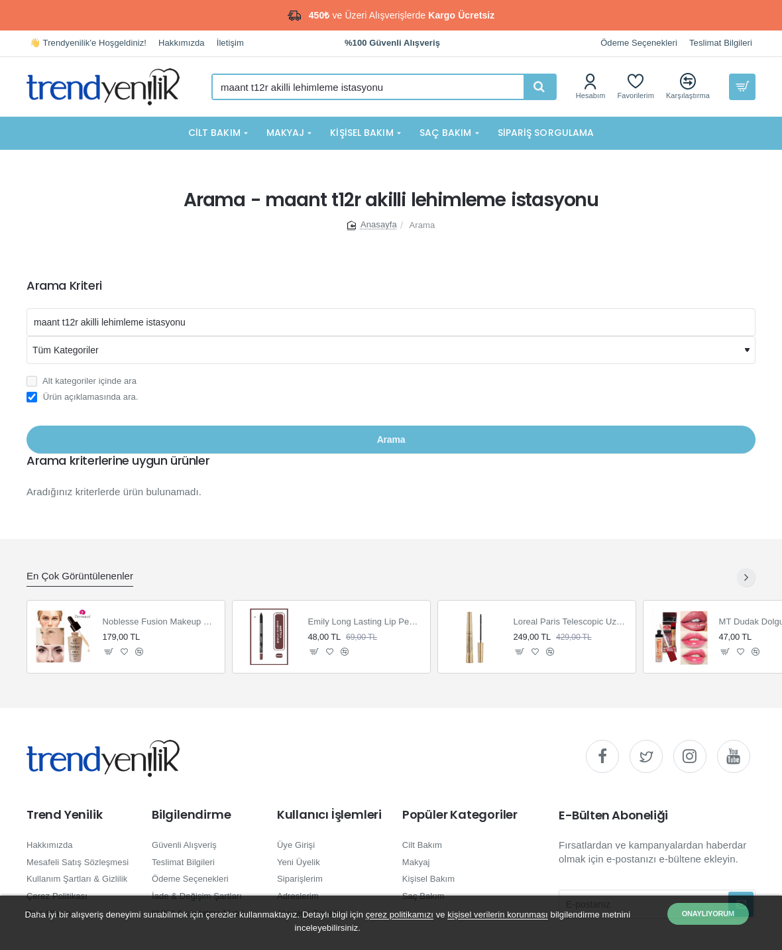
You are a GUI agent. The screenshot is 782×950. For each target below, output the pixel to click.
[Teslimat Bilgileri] (720, 43)
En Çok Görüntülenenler (80, 575)
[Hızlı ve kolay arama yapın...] (539, 87)
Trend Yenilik (64, 814)
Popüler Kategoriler (460, 814)
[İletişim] (230, 43)
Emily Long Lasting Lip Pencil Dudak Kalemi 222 (365, 621)
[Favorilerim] (635, 86)
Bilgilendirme (191, 814)
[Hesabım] (591, 86)
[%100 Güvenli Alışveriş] (392, 43)
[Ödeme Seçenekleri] (639, 43)
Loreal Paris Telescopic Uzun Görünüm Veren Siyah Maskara (571, 621)
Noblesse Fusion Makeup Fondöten (160, 621)
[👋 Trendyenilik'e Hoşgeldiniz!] (88, 43)
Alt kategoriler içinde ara (82, 381)
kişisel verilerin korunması (497, 915)
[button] (109, 651)
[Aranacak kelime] (391, 322)
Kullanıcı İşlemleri (329, 814)
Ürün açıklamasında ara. (83, 397)
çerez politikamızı (399, 915)
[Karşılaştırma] (688, 86)
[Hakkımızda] (181, 43)
